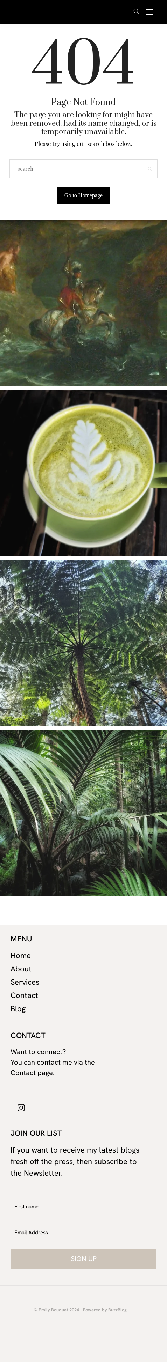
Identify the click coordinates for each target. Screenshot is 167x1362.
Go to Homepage (83, 195)
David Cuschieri (70, 11)
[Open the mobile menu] (150, 12)
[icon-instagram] (21, 1107)
